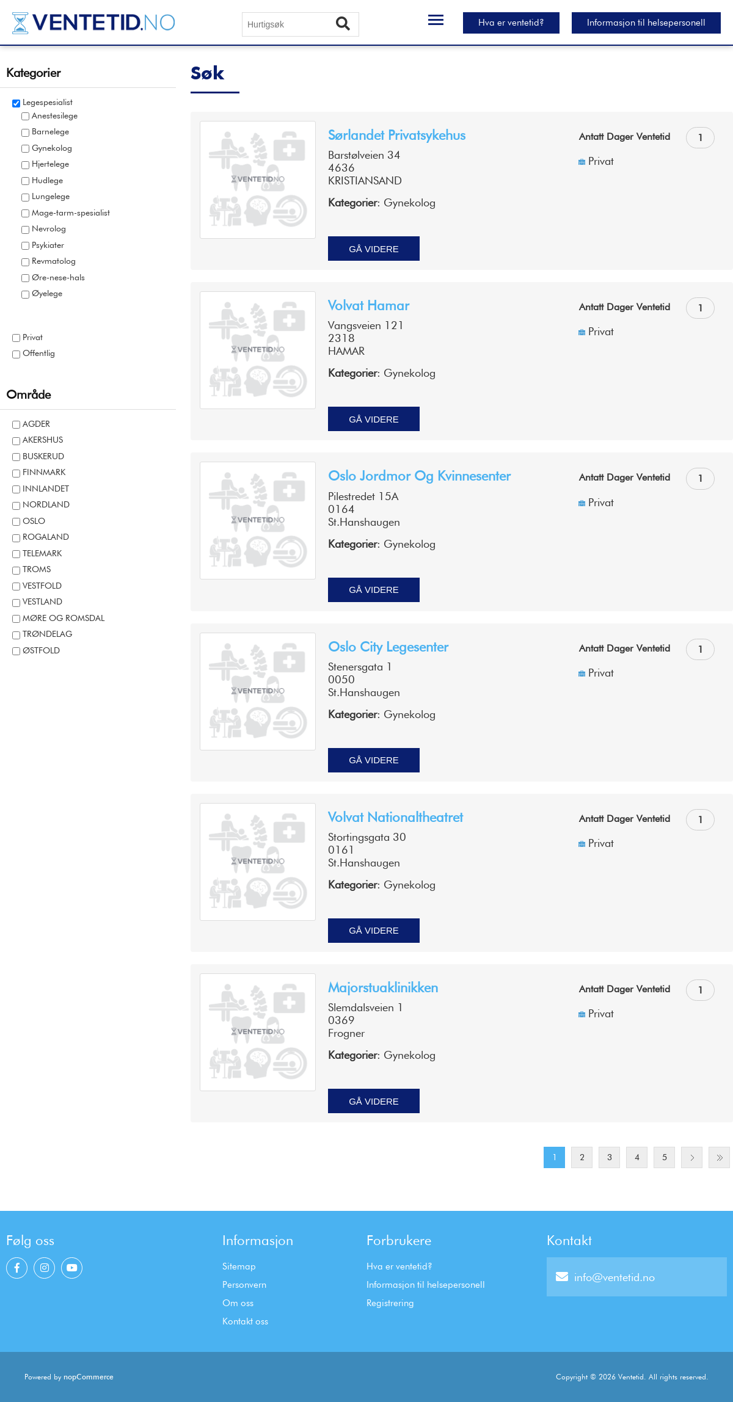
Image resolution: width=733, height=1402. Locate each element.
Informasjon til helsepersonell (646, 22)
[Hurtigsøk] (300, 24)
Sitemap (239, 1266)
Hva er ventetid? (511, 22)
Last (719, 1157)
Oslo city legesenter (388, 647)
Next (691, 1157)
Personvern (244, 1284)
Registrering (390, 1303)
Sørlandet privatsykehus (396, 135)
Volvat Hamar (368, 305)
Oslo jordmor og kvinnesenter (419, 476)
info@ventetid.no (605, 1277)
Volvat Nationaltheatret (395, 817)
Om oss (237, 1303)
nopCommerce (89, 1376)
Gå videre (374, 249)
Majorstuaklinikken (383, 987)
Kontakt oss (245, 1321)
